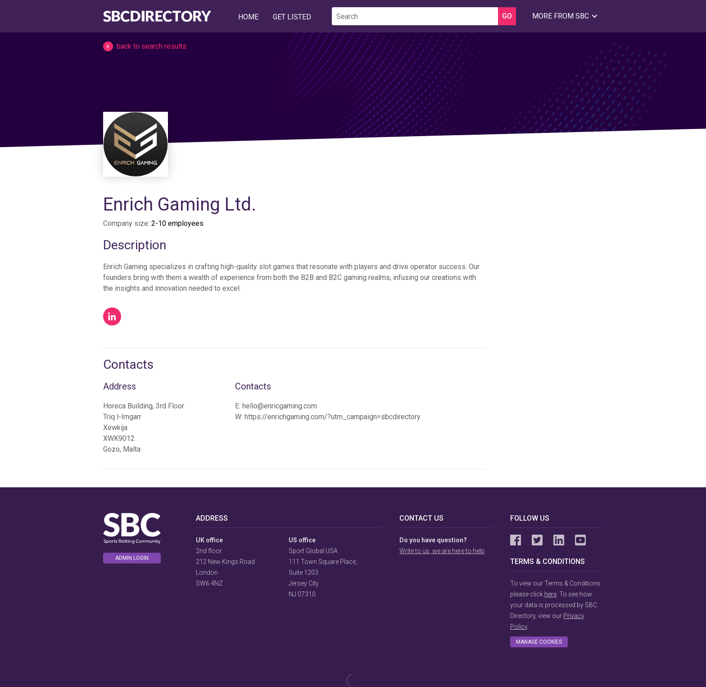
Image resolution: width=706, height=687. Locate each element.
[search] (414, 16)
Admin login (132, 558)
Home (248, 17)
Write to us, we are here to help (441, 550)
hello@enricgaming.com (279, 406)
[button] (353, 46)
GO (507, 16)
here (550, 594)
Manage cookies (539, 642)
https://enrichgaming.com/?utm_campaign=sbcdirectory (332, 416)
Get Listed (292, 17)
